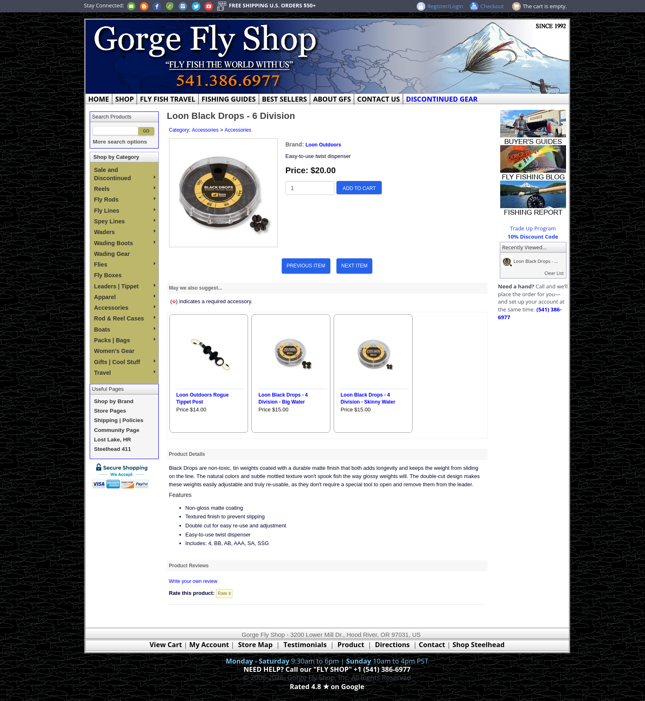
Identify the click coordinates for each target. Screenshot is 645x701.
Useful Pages (108, 389)
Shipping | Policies (119, 420)
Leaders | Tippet (124, 286)
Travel (124, 372)
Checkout (492, 6)
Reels (124, 189)
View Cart (165, 644)
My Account (209, 644)
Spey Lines (124, 221)
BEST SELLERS (284, 99)
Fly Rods (124, 199)
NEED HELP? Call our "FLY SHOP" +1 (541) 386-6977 (327, 669)
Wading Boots (124, 243)
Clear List (554, 273)
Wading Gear (112, 254)
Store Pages (110, 411)
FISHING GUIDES (229, 99)
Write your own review (193, 581)
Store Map (255, 644)
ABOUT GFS (332, 99)
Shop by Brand (114, 401)
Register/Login (445, 6)
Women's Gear (114, 351)
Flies (124, 264)
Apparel (124, 297)
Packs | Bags (124, 340)
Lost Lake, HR (112, 439)
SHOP (124, 99)
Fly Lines (124, 210)
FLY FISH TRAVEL (167, 99)
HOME (98, 99)
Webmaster (327, 696)
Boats (124, 329)
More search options (120, 142)
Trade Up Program (533, 228)
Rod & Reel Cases (124, 318)
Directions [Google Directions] (392, 644)
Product (350, 644)
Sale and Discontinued (124, 174)
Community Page (116, 430)
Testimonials (305, 644)
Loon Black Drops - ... (529, 261)
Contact (433, 644)
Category (179, 130)
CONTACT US (378, 99)
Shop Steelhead (478, 644)
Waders (124, 232)
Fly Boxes (108, 275)
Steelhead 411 (112, 449)
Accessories (124, 307)
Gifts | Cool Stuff (124, 362)
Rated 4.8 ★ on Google (327, 686)
